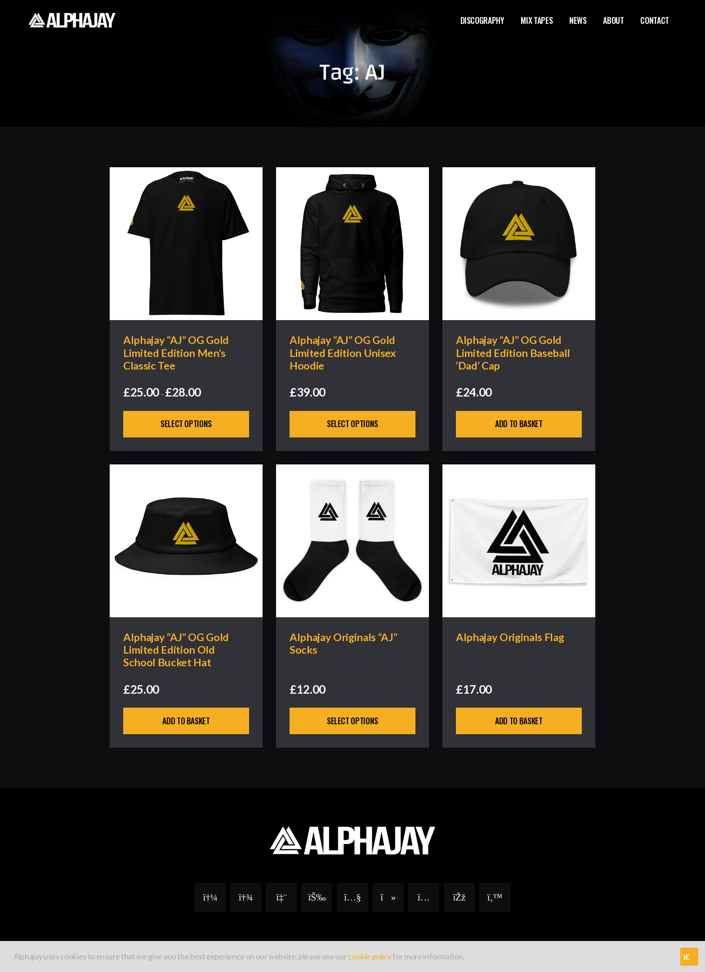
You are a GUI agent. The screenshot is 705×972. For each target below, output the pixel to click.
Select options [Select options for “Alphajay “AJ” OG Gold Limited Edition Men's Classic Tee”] (186, 424)
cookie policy (370, 956)
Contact (654, 20)
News (578, 20)
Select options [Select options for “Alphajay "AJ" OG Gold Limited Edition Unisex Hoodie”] (352, 424)
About (613, 20)
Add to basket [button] (519, 424)
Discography (482, 20)
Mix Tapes (537, 20)
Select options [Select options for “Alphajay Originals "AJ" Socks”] (352, 722)
